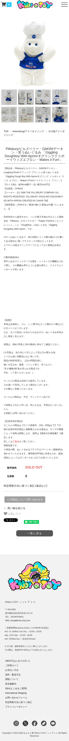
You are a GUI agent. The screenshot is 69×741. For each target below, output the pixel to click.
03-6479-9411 (17, 617)
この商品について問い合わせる (25, 499)
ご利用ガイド (11, 665)
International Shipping (15, 693)
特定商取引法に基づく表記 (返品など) (25, 485)
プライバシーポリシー (16, 707)
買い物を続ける (16, 508)
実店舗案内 (10, 684)
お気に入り (12, 514)
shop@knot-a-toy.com (20, 620)
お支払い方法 (11, 670)
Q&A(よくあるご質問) (16, 688)
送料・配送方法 (13, 674)
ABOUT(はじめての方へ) (17, 661)
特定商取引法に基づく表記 (18, 702)
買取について (11, 679)
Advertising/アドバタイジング (28, 131)
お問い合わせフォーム (16, 697)
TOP (6, 131)
